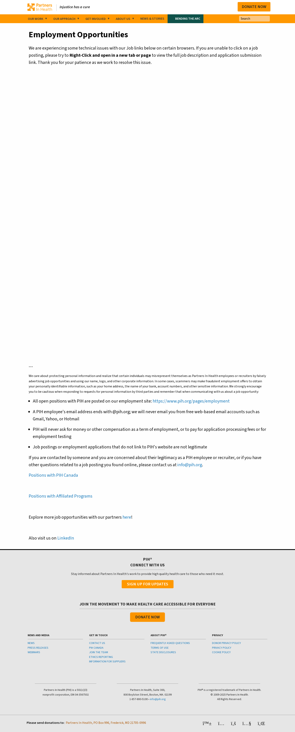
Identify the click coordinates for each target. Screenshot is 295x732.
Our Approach (64, 19)
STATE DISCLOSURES (163, 652)
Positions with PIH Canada (53, 475)
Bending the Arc (187, 18)
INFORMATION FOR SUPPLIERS (107, 662)
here (127, 517)
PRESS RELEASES (38, 648)
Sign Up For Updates (147, 584)
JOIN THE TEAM (98, 652)
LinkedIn (65, 538)
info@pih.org (189, 465)
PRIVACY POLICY (221, 648)
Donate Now (254, 7)
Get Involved (95, 19)
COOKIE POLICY (221, 652)
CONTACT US (97, 643)
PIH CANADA (96, 648)
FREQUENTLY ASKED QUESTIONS (170, 643)
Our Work (35, 19)
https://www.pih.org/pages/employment (191, 401)
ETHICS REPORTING (101, 657)
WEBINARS (34, 652)
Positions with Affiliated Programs (60, 496)
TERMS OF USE (160, 648)
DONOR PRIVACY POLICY (226, 643)
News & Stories (152, 18)
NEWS (31, 643)
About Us (123, 19)
